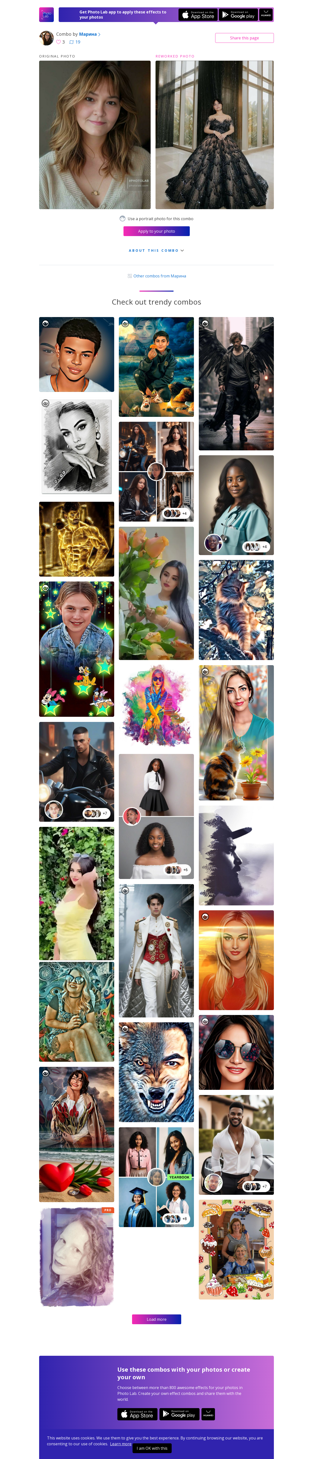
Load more (157, 1319)
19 (74, 42)
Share (244, 38)
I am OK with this (152, 1448)
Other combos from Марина (156, 276)
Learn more (121, 1444)
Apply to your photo (156, 231)
